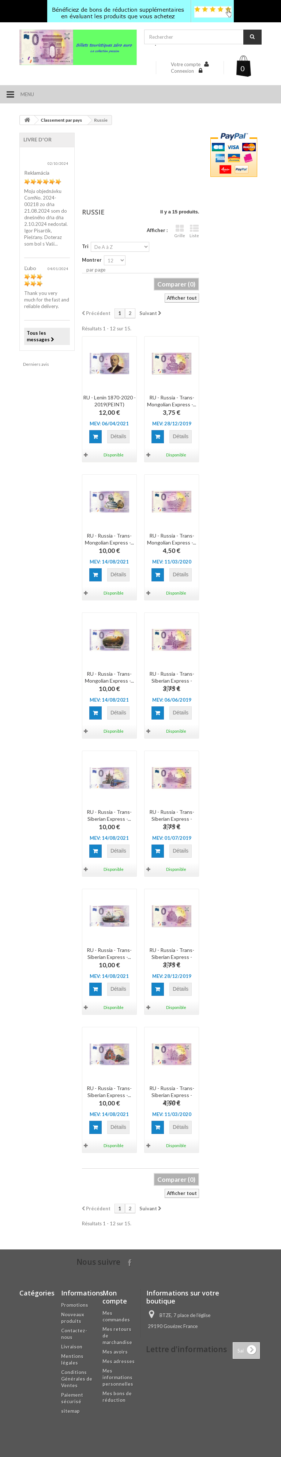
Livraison (71, 1347)
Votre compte (186, 64)
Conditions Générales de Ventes (76, 1378)
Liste (194, 231)
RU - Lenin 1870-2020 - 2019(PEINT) (109, 400)
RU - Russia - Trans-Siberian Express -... (109, 815)
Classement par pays (61, 120)
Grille (179, 231)
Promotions (74, 1305)
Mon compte (114, 1297)
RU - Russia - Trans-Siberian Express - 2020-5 (171, 1095)
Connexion (183, 71)
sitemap (70, 1411)
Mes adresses (118, 1361)
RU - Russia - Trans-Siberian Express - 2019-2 (171, 819)
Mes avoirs (115, 1352)
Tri (85, 246)
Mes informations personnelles (117, 1377)
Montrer (92, 260)
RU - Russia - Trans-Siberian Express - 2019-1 (171, 681)
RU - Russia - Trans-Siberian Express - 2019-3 (171, 957)
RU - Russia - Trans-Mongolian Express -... (171, 400)
